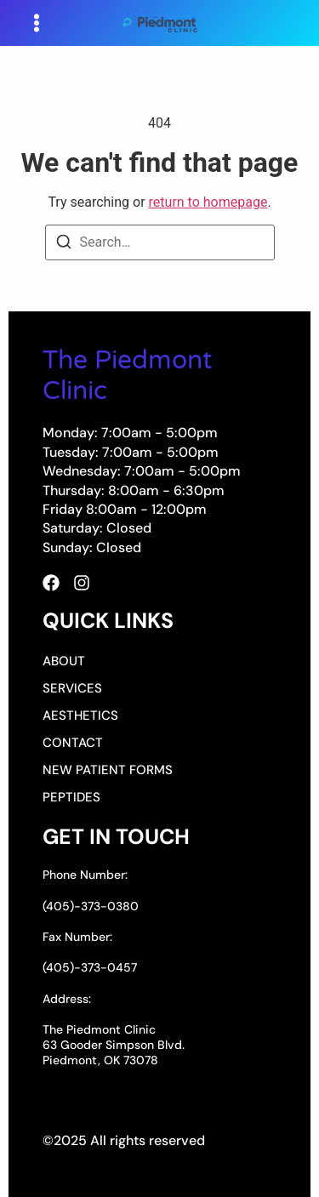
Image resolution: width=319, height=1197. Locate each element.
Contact (73, 742)
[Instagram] (81, 582)
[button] (36, 23)
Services (72, 688)
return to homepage (208, 202)
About (64, 661)
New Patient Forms (108, 770)
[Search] (64, 244)
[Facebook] (51, 582)
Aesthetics (80, 715)
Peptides (71, 797)
